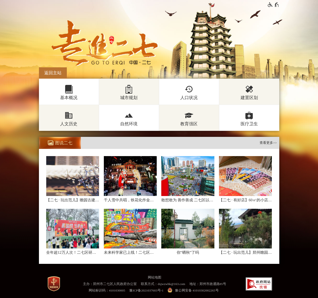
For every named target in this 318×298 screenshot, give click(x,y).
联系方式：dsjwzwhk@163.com (163, 284)
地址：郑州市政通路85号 (207, 284)
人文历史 (68, 123)
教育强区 (189, 123)
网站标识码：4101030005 (107, 290)
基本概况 (68, 97)
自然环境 (128, 123)
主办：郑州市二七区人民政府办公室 (110, 284)
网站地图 (154, 277)
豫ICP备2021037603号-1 (146, 290)
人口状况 (189, 97)
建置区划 (249, 97)
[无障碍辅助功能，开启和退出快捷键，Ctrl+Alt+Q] (273, 4)
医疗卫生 (249, 123)
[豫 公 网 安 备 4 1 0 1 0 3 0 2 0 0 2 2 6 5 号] (194, 290)
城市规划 (128, 97)
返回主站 (53, 72)
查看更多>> (268, 143)
